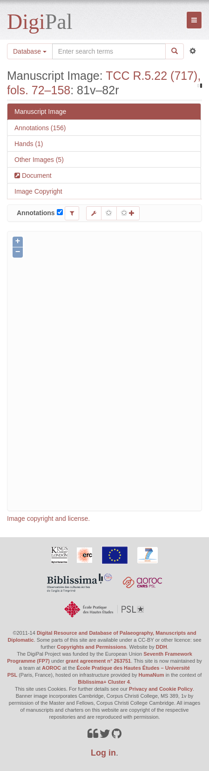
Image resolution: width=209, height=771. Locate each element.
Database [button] (30, 51)
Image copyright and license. (48, 518)
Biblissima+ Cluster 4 (104, 682)
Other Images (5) (39, 159)
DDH (161, 647)
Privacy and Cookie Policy (161, 689)
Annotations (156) (40, 128)
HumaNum (151, 675)
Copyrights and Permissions (91, 647)
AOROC (51, 668)
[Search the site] (109, 51)
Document (36, 175)
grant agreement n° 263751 (98, 661)
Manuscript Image (40, 111)
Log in (103, 752)
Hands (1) (28, 143)
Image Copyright (38, 191)
